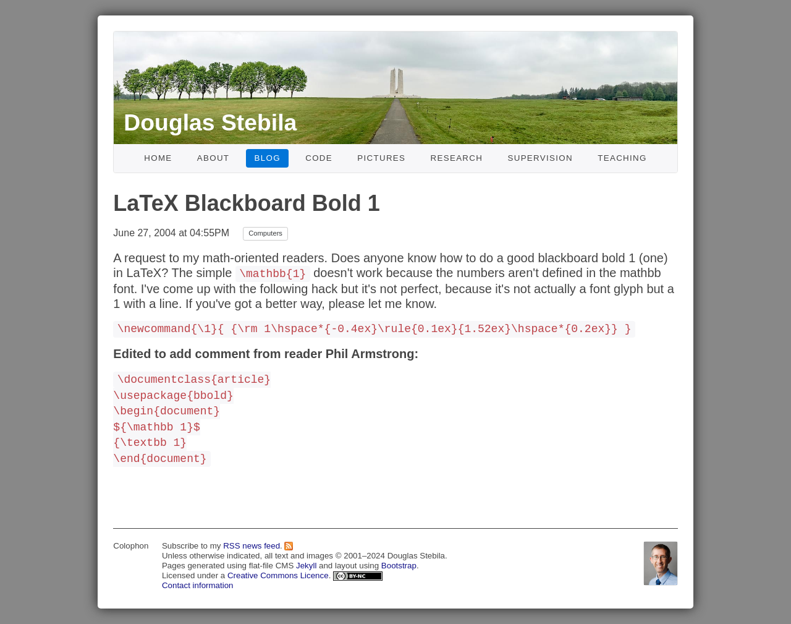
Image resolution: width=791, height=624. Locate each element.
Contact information (198, 585)
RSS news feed (251, 545)
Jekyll (306, 565)
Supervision (540, 158)
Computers (265, 233)
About (213, 158)
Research (457, 158)
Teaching (622, 158)
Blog (268, 158)
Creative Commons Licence (278, 575)
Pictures (381, 158)
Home (158, 158)
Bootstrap (399, 565)
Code (318, 158)
